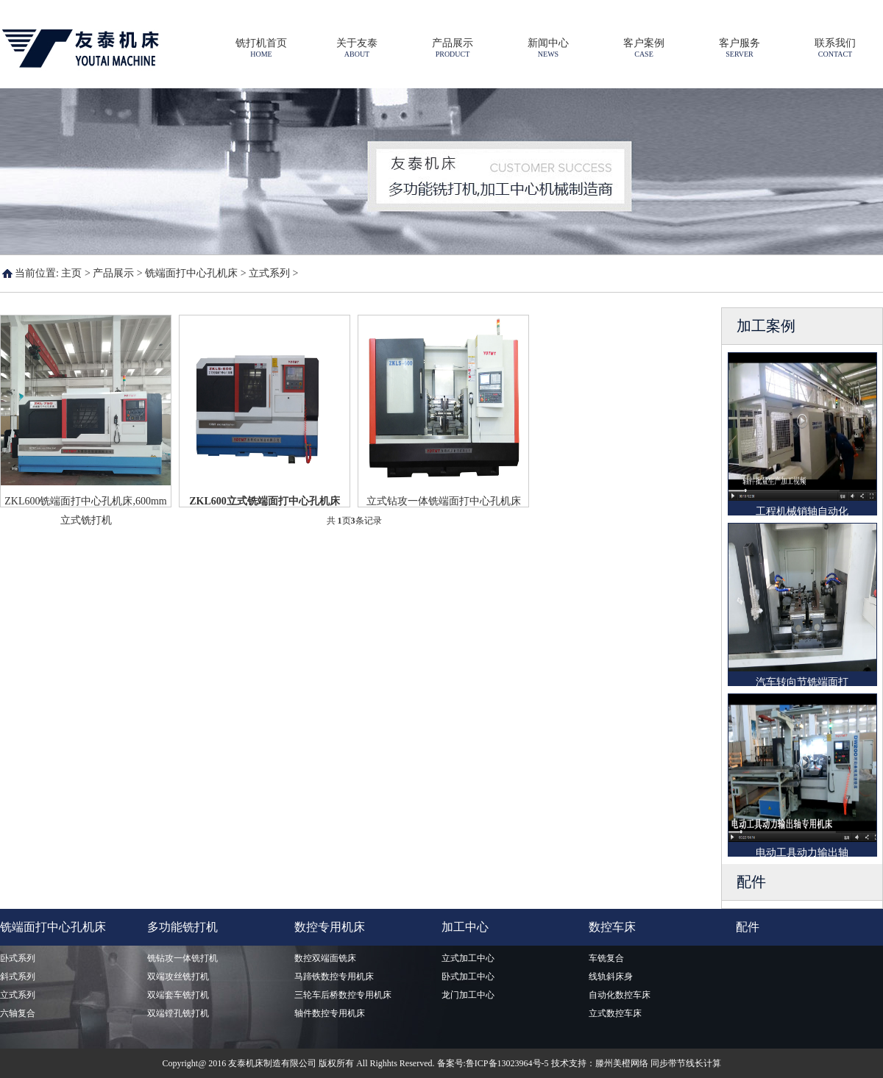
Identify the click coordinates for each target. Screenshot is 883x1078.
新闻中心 (548, 48)
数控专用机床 (329, 927)
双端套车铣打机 (178, 995)
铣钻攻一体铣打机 (182, 958)
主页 (71, 273)
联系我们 (835, 48)
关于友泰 (357, 48)
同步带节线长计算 (685, 1063)
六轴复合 (17, 1013)
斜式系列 (17, 976)
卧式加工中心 (468, 976)
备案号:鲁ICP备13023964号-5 (493, 1063)
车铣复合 (606, 958)
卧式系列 (17, 958)
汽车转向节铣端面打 (802, 682)
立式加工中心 (468, 958)
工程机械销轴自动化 (802, 511)
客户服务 (739, 48)
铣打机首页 (261, 48)
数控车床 (612, 927)
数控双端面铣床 (325, 958)
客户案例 (644, 48)
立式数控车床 (615, 1013)
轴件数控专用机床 (329, 1013)
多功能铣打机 (182, 927)
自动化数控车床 (619, 995)
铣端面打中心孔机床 (191, 273)
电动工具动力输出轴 (802, 852)
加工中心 (465, 927)
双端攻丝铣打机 (178, 976)
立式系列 (269, 273)
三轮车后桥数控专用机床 (342, 995)
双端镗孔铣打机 (178, 1013)
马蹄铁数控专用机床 (334, 976)
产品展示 (452, 48)
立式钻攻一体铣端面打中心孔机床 (443, 501)
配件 (747, 927)
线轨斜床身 (611, 976)
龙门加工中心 (468, 995)
